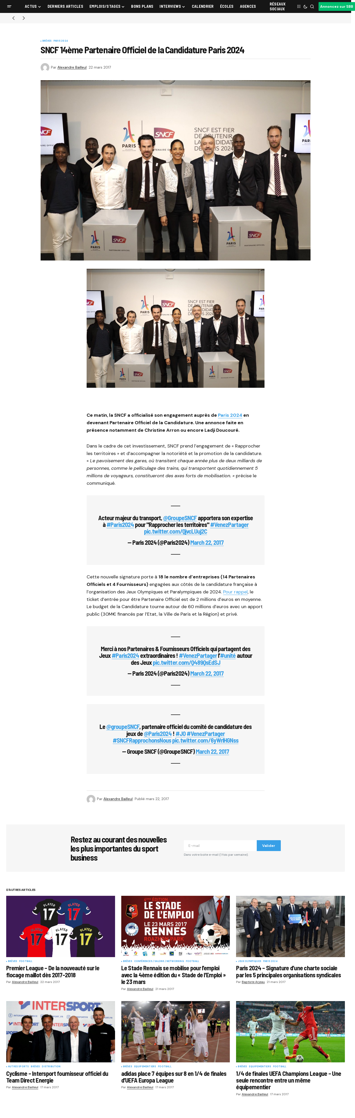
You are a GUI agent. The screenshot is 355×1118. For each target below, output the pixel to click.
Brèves (46, 41)
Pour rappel (235, 592)
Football (25, 961)
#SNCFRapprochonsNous (142, 740)
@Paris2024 (158, 733)
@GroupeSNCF (180, 517)
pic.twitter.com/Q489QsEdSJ (186, 662)
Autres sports (18, 1066)
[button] (9, 6)
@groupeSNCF (122, 726)
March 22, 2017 (207, 542)
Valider (268, 845)
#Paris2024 (120, 524)
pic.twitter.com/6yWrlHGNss (205, 740)
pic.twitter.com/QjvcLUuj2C (175, 531)
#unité (228, 655)
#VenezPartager (229, 524)
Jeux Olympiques (249, 961)
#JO (181, 733)
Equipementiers (145, 1066)
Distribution (51, 1066)
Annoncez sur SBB (336, 6)
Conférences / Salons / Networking (159, 961)
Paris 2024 (61, 41)
